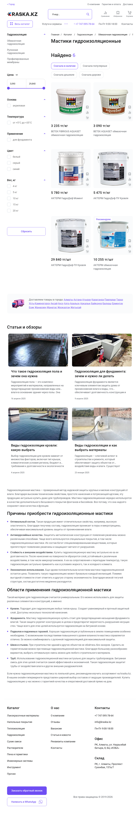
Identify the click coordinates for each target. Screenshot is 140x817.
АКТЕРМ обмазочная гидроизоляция (105, 267)
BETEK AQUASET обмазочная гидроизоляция (110, 133)
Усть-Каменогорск (39, 303)
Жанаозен (40, 307)
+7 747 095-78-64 (104, 715)
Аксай (54, 303)
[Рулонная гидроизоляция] (25, 51)
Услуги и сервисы (52, 24)
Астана (78, 299)
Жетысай (76, 307)
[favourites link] (118, 12)
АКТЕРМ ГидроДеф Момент (67, 198)
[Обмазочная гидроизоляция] (25, 42)
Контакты (127, 24)
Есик (31, 307)
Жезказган (63, 307)
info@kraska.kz (103, 722)
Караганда (98, 299)
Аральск (75, 303)
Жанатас (52, 307)
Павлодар (110, 299)
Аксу (60, 303)
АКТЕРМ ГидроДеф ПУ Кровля (110, 198)
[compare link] (105, 12)
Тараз (119, 299)
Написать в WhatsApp (27, 802)
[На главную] (22, 14)
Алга (66, 303)
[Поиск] (70, 14)
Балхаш (107, 303)
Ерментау (117, 303)
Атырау (86, 299)
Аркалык (85, 303)
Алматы (68, 299)
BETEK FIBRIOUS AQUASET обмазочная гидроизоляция (67, 133)
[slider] (8, 88)
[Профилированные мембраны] (25, 60)
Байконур (96, 303)
